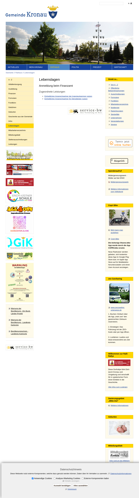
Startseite (71, 8)
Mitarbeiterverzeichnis (17, 130)
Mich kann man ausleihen (117, 231)
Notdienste (115, 108)
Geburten (12, 112)
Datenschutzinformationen (121, 474)
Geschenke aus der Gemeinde (20, 117)
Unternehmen (116, 118)
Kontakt (86, 8)
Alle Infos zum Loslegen (117, 387)
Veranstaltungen (117, 121)
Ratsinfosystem (117, 111)
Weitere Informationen (119, 405)
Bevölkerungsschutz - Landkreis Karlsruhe (19, 332)
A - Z (10, 80)
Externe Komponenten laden (96, 478)
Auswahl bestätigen (62, 486)
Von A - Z (114, 85)
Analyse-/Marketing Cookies (68, 478)
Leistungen (12, 144)
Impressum (96, 8)
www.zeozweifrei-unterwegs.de (118, 308)
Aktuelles (13, 67)
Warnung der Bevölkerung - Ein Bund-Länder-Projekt (20, 311)
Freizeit (97, 67)
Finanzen (12, 94)
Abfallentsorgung (15, 84)
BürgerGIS (119, 161)
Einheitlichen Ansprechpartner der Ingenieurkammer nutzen (68, 96)
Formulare (12, 98)
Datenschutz (108, 8)
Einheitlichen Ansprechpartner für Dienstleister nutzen (66, 99)
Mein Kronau (36, 67)
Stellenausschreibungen (17, 140)
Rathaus (54, 67)
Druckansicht (120, 8)
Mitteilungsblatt (14, 135)
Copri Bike (115, 239)
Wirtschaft (120, 67)
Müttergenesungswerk (119, 182)
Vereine (114, 125)
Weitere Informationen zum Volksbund (119, 190)
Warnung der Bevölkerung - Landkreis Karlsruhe (20, 322)
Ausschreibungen (118, 94)
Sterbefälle (115, 114)
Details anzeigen (72, 481)
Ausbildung (12, 89)
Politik (75, 67)
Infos (10, 121)
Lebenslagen (29, 73)
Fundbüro (12, 103)
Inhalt (79, 8)
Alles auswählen (81, 486)
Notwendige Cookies (43, 478)
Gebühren (12, 107)
